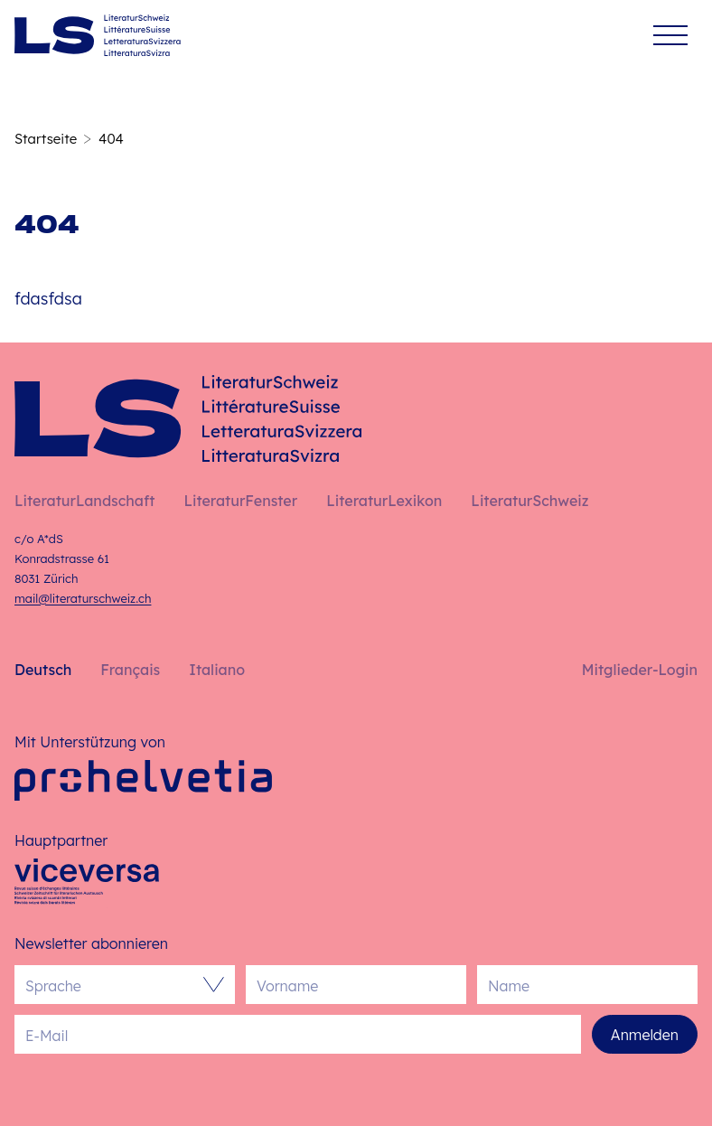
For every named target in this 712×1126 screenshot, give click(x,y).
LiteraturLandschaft (84, 501)
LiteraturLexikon (384, 501)
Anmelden (645, 1035)
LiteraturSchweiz (529, 501)
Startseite (45, 138)
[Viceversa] (86, 887)
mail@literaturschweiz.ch (82, 598)
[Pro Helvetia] (143, 780)
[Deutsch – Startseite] (97, 35)
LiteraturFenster (240, 501)
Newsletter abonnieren (91, 943)
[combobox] (115, 984)
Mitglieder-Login (640, 670)
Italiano (217, 670)
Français (130, 670)
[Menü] (670, 35)
